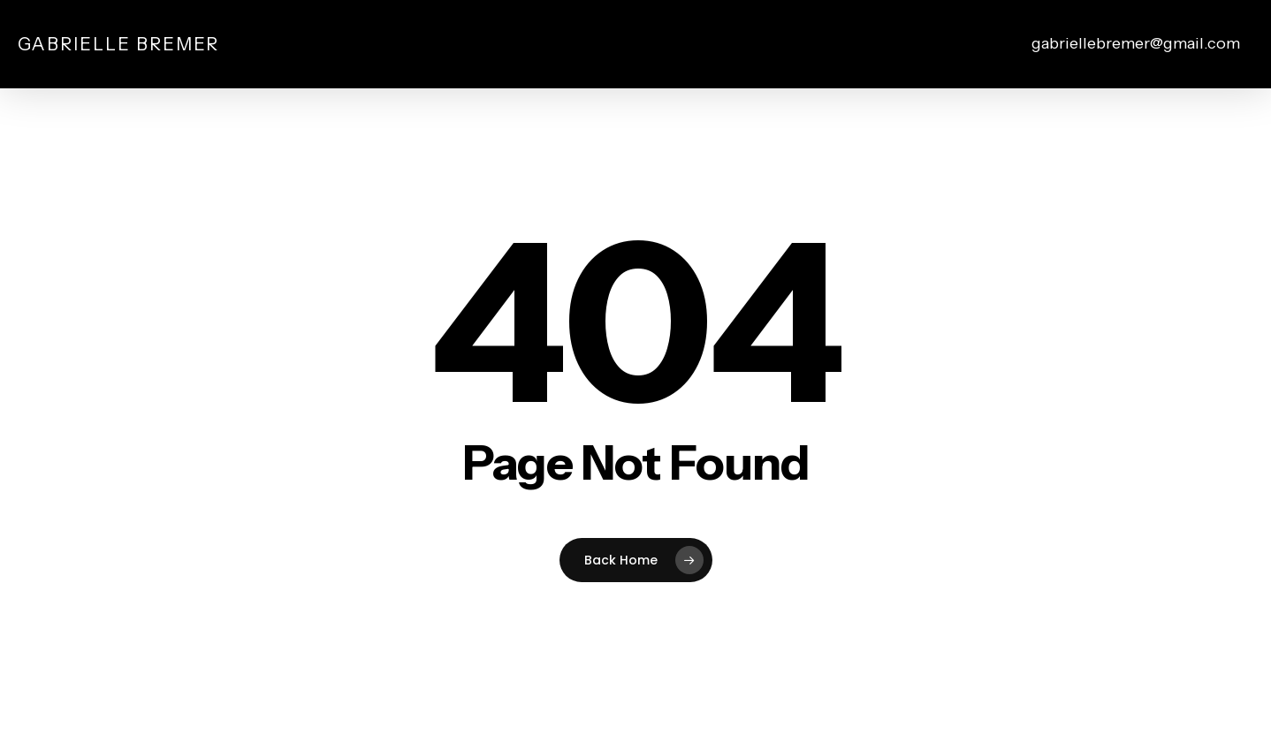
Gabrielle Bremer (118, 44)
